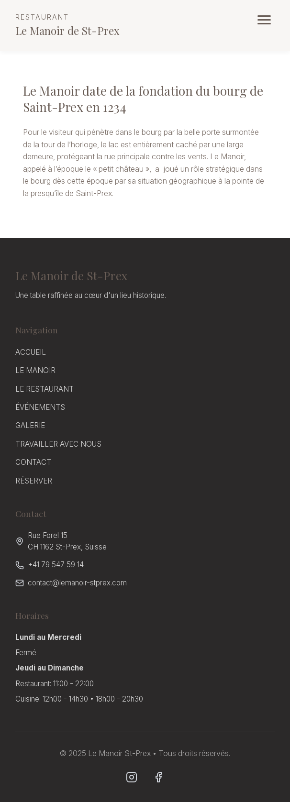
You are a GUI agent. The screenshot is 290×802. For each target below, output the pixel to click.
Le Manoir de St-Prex (67, 24)
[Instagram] (131, 777)
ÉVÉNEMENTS (40, 407)
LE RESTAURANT (44, 389)
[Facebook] (158, 777)
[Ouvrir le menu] (264, 19)
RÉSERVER (33, 480)
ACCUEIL (30, 352)
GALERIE (30, 425)
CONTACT (33, 462)
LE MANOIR (35, 370)
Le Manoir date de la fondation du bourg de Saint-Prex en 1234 (126, 98)
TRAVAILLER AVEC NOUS (58, 444)
